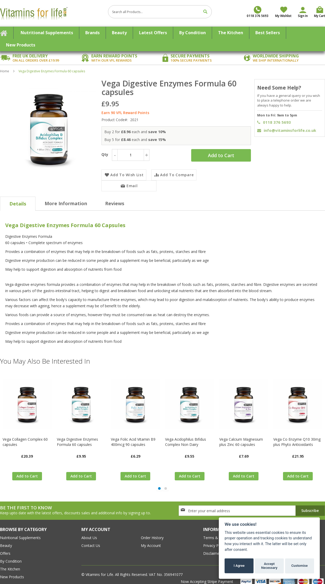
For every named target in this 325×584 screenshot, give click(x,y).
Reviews (114, 197)
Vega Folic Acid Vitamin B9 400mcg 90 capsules (133, 435)
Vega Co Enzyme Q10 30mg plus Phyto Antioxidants (297, 435)
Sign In (303, 16)
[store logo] (52, 13)
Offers (5, 547)
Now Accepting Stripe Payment (207, 575)
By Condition (11, 554)
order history (152, 531)
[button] (159, 482)
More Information (66, 197)
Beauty (6, 539)
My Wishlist (283, 16)
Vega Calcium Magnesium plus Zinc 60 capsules (241, 435)
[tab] (17, 197)
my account (151, 539)
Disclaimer (212, 547)
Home (4, 71)
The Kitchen (10, 562)
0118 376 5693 (274, 122)
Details (17, 197)
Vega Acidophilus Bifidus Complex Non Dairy (185, 435)
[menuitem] (47, 33)
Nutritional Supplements (20, 531)
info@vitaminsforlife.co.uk (286, 130)
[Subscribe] (310, 504)
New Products (12, 570)
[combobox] (160, 11)
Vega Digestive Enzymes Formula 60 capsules (77, 435)
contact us (90, 539)
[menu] (162, 39)
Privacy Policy (214, 539)
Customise (299, 566)
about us (89, 531)
